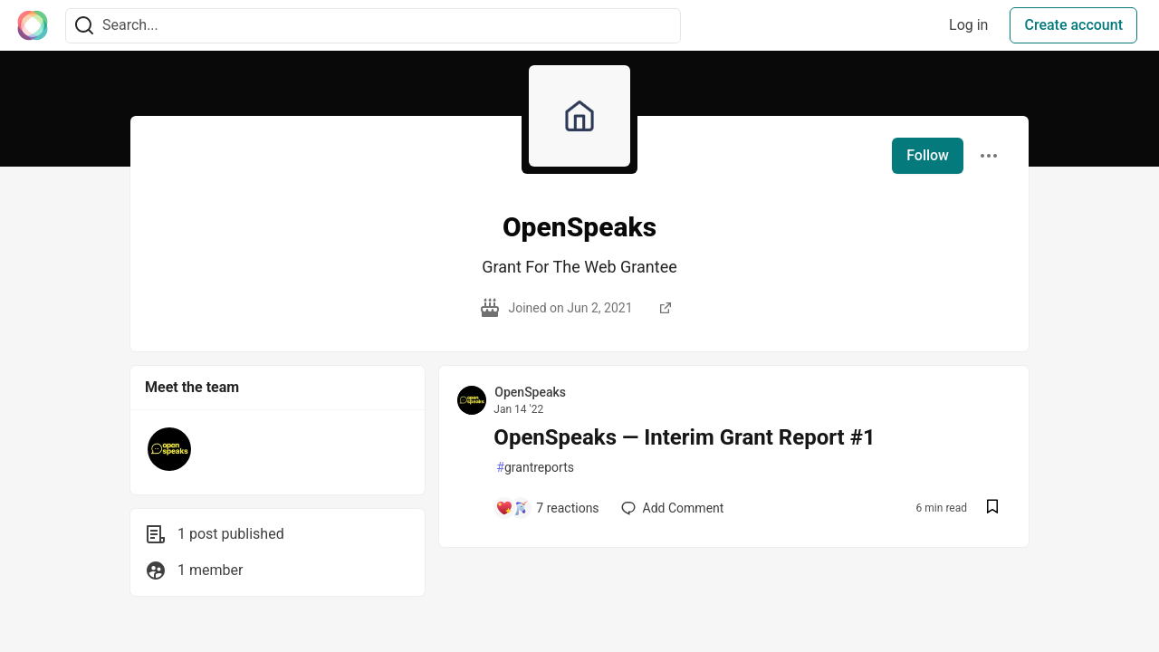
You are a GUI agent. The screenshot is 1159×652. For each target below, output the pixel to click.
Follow (927, 155)
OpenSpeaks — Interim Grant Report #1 (684, 437)
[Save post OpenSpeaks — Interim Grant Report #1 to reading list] (992, 508)
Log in (968, 25)
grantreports (535, 467)
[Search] (84, 26)
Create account (1073, 25)
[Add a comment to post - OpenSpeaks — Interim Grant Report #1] (546, 508)
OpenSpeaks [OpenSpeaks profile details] (530, 392)
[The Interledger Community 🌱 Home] (32, 25)
